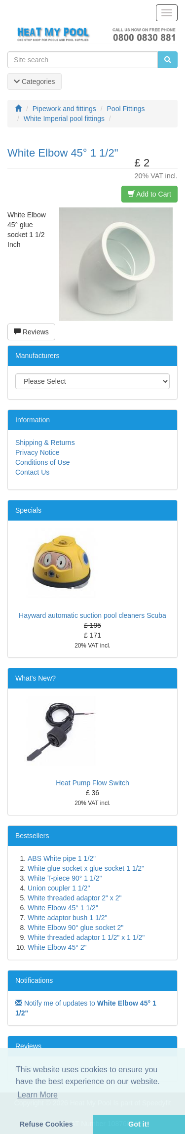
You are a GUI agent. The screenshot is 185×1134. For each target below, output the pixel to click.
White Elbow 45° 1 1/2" (63, 908)
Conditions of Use (42, 462)
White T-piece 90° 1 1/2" (65, 878)
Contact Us (32, 472)
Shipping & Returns (45, 442)
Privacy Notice (37, 452)
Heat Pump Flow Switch (92, 783)
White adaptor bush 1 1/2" (67, 918)
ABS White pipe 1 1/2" (62, 858)
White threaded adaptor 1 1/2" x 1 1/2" (86, 937)
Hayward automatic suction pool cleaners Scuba (92, 615)
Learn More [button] (37, 1095)
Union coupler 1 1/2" (59, 888)
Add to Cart (149, 194)
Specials (28, 510)
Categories (34, 81)
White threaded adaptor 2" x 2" (75, 898)
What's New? (35, 678)
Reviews (31, 332)
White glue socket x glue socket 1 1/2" (86, 868)
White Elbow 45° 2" (57, 947)
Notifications (34, 980)
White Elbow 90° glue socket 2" (75, 928)
